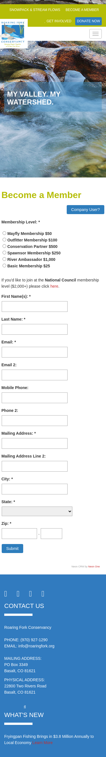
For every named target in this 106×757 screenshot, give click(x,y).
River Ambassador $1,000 (31, 259)
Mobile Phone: (15, 387)
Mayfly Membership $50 (29, 233)
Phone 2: (9, 410)
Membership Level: (19, 222)
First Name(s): (15, 296)
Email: (7, 342)
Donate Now (88, 21)
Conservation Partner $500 (32, 246)
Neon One (94, 566)
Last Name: (12, 319)
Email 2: (9, 365)
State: (7, 502)
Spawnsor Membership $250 (33, 253)
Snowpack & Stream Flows (34, 10)
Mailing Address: (17, 433)
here (54, 286)
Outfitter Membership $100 (32, 240)
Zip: (5, 523)
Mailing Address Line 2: (23, 456)
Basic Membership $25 (28, 266)
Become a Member (82, 10)
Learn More (43, 742)
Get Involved (57, 21)
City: (6, 479)
